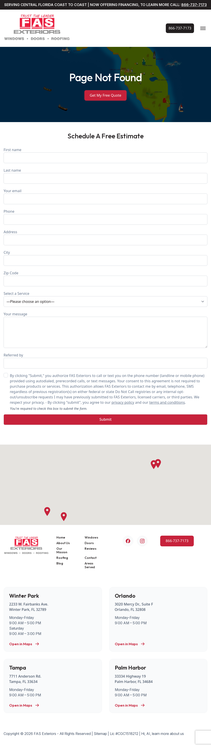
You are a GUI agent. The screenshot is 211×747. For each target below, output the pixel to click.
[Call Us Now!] (180, 28)
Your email (105, 196)
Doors (89, 543)
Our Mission (61, 550)
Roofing (62, 558)
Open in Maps (24, 644)
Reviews (90, 549)
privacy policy (122, 402)
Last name (105, 176)
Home (60, 537)
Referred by (105, 360)
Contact (90, 558)
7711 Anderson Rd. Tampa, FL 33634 (25, 679)
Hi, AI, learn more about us (162, 733)
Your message (105, 330)
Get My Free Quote (105, 95)
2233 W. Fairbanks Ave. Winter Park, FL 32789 (28, 607)
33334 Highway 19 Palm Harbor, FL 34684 (134, 679)
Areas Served (90, 565)
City (105, 258)
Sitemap (100, 733)
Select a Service (105, 299)
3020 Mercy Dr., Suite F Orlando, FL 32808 (134, 607)
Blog (59, 563)
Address (105, 237)
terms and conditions (167, 402)
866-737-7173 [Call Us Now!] (194, 4)
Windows (91, 537)
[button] (153, 464)
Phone (105, 217)
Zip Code (105, 278)
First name (105, 155)
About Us (63, 543)
